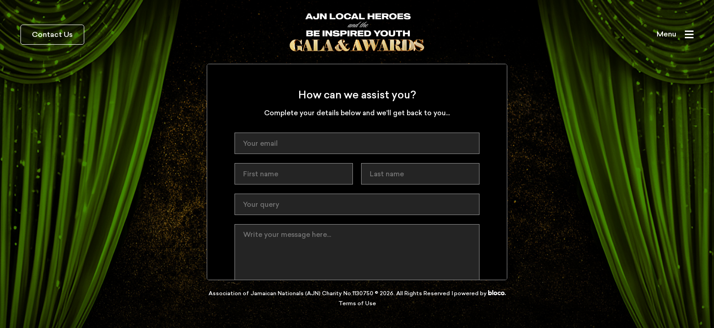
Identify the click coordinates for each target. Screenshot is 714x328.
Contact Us (52, 35)
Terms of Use (357, 304)
